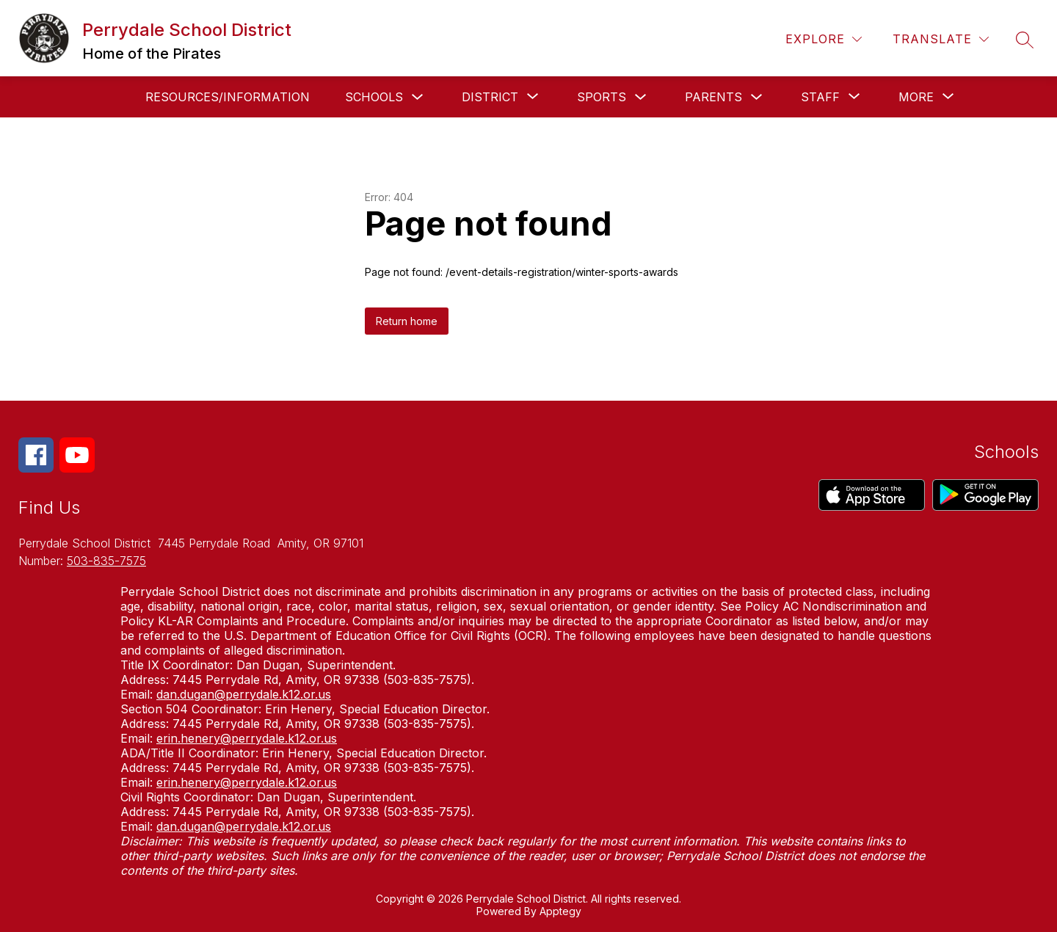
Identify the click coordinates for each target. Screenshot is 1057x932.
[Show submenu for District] (490, 97)
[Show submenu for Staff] (820, 97)
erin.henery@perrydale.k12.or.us (246, 738)
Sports (601, 97)
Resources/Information (227, 97)
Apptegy (560, 911)
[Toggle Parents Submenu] (757, 97)
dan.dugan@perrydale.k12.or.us (243, 694)
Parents (713, 97)
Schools (374, 97)
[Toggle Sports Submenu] (641, 97)
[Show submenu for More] (916, 97)
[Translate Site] (940, 39)
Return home (406, 321)
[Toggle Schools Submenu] (417, 97)
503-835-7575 (106, 560)
